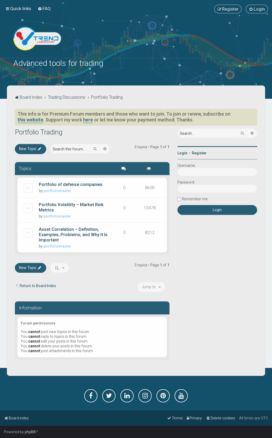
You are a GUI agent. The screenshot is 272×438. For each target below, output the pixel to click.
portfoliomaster (57, 190)
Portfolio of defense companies (71, 183)
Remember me (195, 198)
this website (30, 119)
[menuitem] (44, 8)
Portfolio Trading (38, 131)
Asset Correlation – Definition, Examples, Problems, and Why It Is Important (73, 234)
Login (182, 152)
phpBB (30, 432)
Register (199, 152)
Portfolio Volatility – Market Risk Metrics (71, 206)
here (88, 119)
